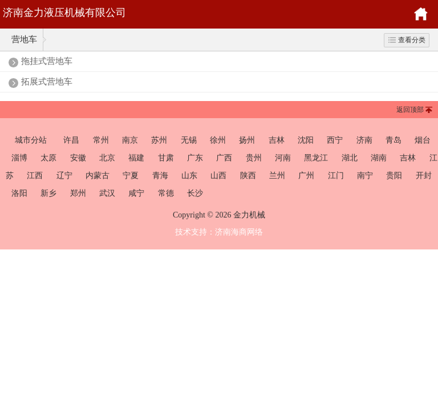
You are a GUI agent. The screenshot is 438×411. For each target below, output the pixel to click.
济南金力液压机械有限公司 (64, 12)
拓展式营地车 (46, 81)
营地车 (24, 39)
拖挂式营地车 (46, 61)
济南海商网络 (239, 232)
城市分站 (31, 139)
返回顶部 (410, 110)
